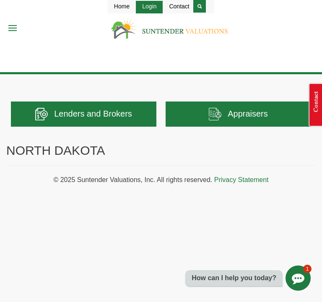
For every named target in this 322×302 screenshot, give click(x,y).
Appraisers (238, 114)
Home (122, 6)
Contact (179, 6)
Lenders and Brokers (83, 114)
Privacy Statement (241, 179)
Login (149, 6)
